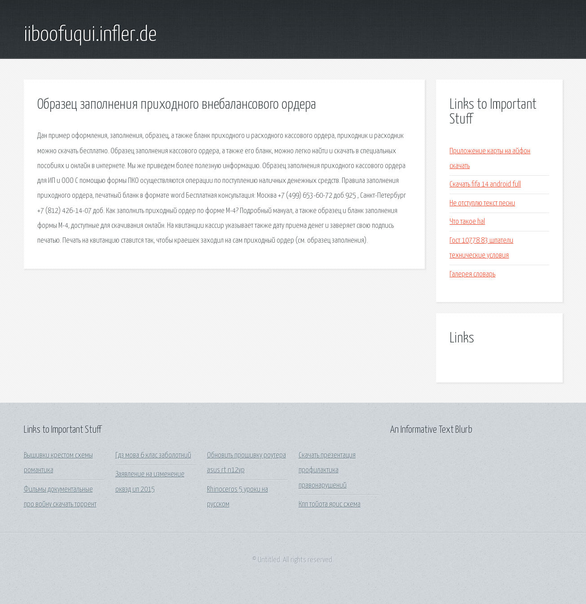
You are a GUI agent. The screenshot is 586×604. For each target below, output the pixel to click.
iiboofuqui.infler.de (90, 35)
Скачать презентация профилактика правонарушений (327, 470)
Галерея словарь (472, 274)
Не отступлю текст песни (482, 203)
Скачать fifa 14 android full (485, 184)
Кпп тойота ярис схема (330, 504)
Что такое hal (467, 222)
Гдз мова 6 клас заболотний (153, 455)
